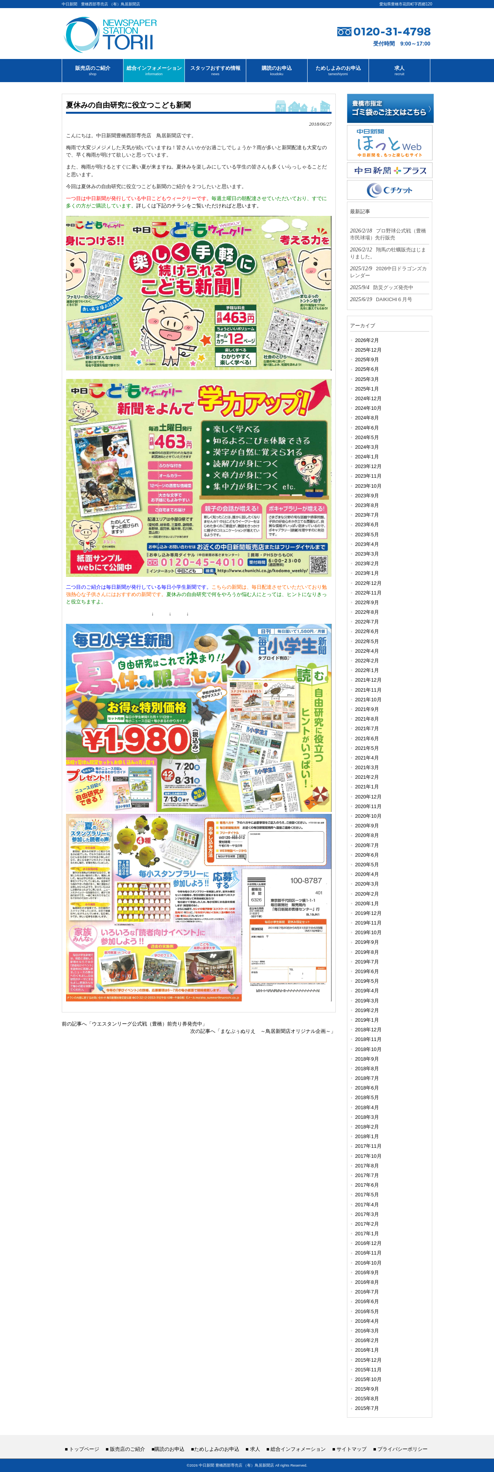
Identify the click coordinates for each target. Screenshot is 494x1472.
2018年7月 (367, 1078)
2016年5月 (367, 1311)
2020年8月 (367, 835)
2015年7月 (367, 1408)
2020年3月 (367, 884)
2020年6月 (367, 855)
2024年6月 (367, 428)
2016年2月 (367, 1340)
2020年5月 (367, 864)
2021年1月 (367, 787)
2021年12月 (368, 680)
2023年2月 (367, 563)
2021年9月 (367, 709)
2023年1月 (367, 573)
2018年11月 (368, 1039)
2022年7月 (367, 622)
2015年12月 (368, 1360)
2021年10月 (368, 699)
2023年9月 (367, 496)
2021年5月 (367, 748)
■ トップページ (82, 1449)
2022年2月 (367, 661)
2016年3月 (367, 1331)
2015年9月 (367, 1389)
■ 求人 (252, 1449)
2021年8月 (367, 719)
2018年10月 (368, 1049)
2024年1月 (367, 457)
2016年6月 (367, 1301)
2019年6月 (367, 971)
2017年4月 (367, 1205)
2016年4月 (367, 1321)
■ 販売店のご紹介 (125, 1449)
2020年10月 (368, 816)
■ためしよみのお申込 (215, 1449)
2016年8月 (367, 1282)
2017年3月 (367, 1214)
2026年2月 (367, 340)
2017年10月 (368, 1156)
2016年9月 (367, 1272)
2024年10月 (368, 408)
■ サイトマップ (349, 1449)
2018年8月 (367, 1068)
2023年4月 (367, 544)
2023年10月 (368, 486)
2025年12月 (368, 350)
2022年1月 (367, 670)
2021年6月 (367, 738)
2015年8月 (367, 1398)
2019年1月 (367, 1020)
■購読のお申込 (168, 1449)
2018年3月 (367, 1117)
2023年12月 (368, 466)
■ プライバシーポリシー (400, 1449)
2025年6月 (367, 369)
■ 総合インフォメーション (296, 1449)
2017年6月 (367, 1185)
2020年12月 (368, 797)
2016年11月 (368, 1253)
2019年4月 (367, 991)
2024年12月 (368, 398)
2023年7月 (367, 515)
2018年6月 (367, 1088)
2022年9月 (367, 602)
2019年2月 (367, 1010)
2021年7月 (367, 728)
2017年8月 (367, 1166)
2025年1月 (367, 389)
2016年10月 (368, 1263)
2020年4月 (367, 874)
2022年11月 (368, 593)
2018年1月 (367, 1136)
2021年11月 (368, 690)
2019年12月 (368, 913)
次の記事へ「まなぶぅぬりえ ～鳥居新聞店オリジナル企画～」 (263, 1031)
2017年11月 (368, 1146)
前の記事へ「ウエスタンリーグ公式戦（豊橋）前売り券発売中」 (134, 1024)
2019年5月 (367, 981)
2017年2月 (367, 1224)
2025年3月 (367, 379)
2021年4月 (367, 758)
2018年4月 (367, 1107)
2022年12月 (368, 583)
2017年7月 (367, 1175)
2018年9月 (367, 1059)
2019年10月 (368, 932)
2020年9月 (367, 826)
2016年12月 (368, 1243)
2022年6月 (367, 631)
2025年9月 (367, 359)
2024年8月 (367, 418)
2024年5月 (367, 437)
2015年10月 (368, 1379)
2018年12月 (368, 1029)
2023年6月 (367, 524)
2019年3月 (367, 1001)
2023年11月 (368, 476)
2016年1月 (367, 1350)
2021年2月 (367, 777)
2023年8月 (367, 505)
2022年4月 (367, 651)
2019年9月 (367, 942)
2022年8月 (367, 612)
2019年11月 (368, 923)
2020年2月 (367, 894)
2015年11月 (368, 1370)
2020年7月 (367, 845)
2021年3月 (367, 767)
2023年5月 (367, 534)
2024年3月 (367, 447)
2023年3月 (367, 554)
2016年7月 (367, 1292)
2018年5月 (367, 1097)
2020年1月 (367, 903)
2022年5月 (367, 641)
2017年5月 (367, 1194)
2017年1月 (367, 1233)
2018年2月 (367, 1127)
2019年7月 (367, 962)
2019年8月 (367, 952)
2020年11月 (368, 806)
